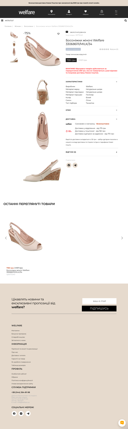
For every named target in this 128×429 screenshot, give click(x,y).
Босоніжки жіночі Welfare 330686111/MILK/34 (54, 26)
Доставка (70, 119)
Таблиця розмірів (18, 365)
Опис (68, 110)
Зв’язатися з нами (18, 340)
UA (116, 14)
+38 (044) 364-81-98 (21, 392)
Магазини (15, 330)
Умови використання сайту (22, 384)
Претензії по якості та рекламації (25, 349)
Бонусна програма (19, 334)
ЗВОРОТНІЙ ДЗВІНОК (78, 32)
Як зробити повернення (21, 362)
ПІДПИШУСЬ (99, 308)
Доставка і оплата (18, 355)
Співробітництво (18, 337)
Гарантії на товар (18, 359)
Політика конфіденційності (22, 380)
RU (116, 11)
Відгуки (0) (114, 49)
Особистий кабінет (19, 374)
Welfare (89, 86)
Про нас (15, 352)
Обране (15, 377)
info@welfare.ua (23, 402)
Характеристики (74, 82)
